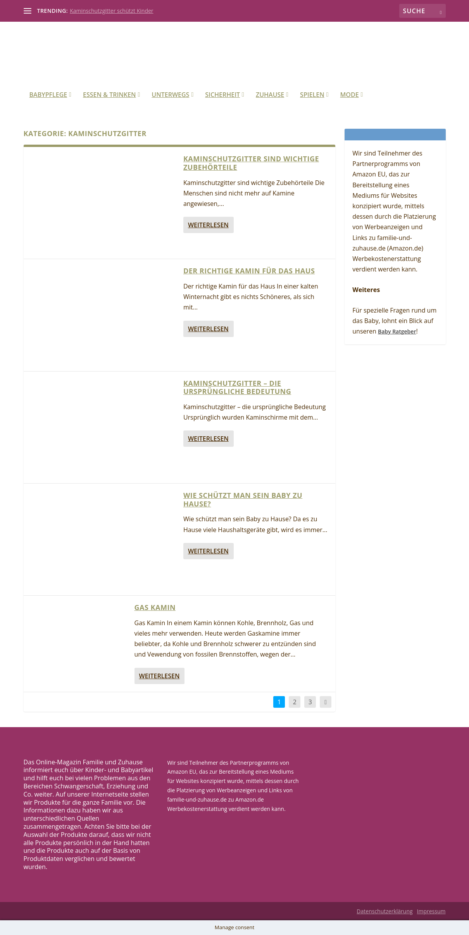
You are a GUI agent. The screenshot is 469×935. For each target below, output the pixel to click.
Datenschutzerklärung (384, 911)
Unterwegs (170, 95)
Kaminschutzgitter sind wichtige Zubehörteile (251, 163)
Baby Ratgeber (397, 331)
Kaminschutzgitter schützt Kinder (111, 10)
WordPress (163, 911)
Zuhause (270, 95)
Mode (349, 95)
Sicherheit (222, 95)
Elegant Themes (81, 911)
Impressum (431, 911)
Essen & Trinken (109, 95)
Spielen (312, 95)
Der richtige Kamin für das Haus (249, 270)
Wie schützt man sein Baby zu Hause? (242, 499)
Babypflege (48, 95)
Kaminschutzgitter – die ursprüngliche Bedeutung (237, 387)
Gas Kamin (155, 607)
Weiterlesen (208, 225)
